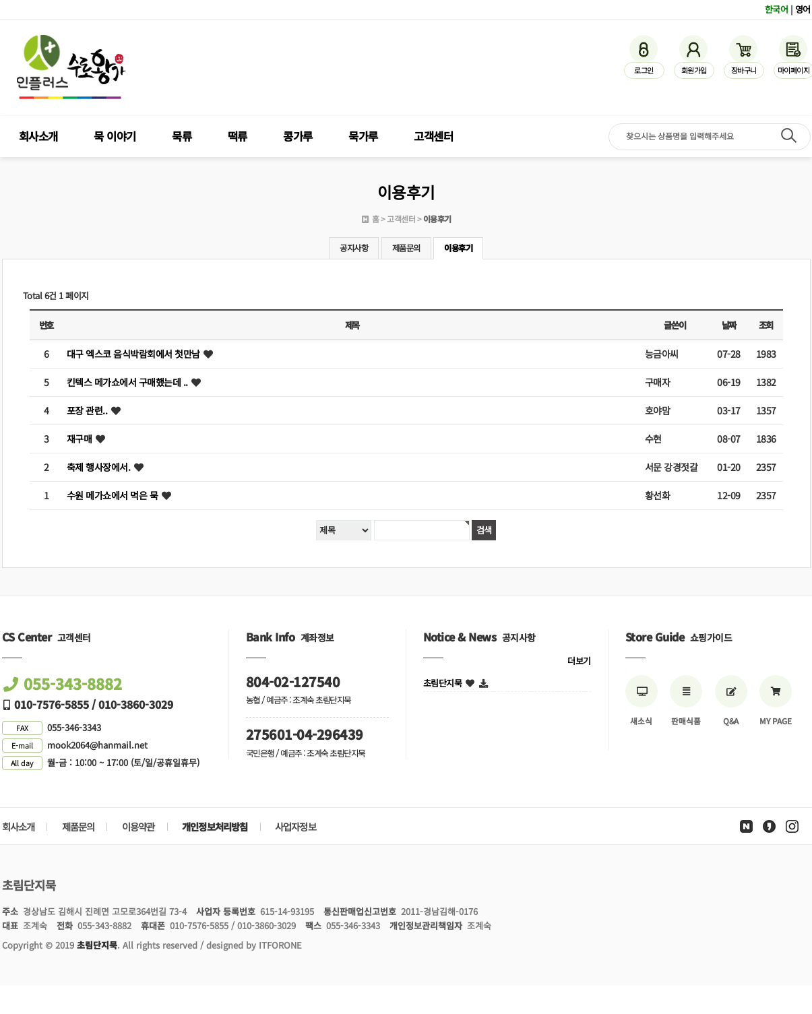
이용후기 (458, 248)
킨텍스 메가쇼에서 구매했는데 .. (127, 382)
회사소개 (38, 136)
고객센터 (433, 136)
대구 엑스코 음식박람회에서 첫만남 (133, 353)
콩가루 (298, 136)
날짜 (729, 325)
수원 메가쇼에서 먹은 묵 (112, 495)
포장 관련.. (87, 410)
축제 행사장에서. (99, 467)
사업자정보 (295, 826)
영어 (803, 9)
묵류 (181, 136)
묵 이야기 (115, 136)
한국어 (776, 9)
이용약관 (138, 826)
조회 (766, 325)
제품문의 (406, 248)
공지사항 (354, 248)
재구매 (79, 438)
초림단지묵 (442, 682)
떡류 (237, 136)
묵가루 (363, 136)
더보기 (579, 660)
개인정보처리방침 (215, 826)
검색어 (0, 0)
